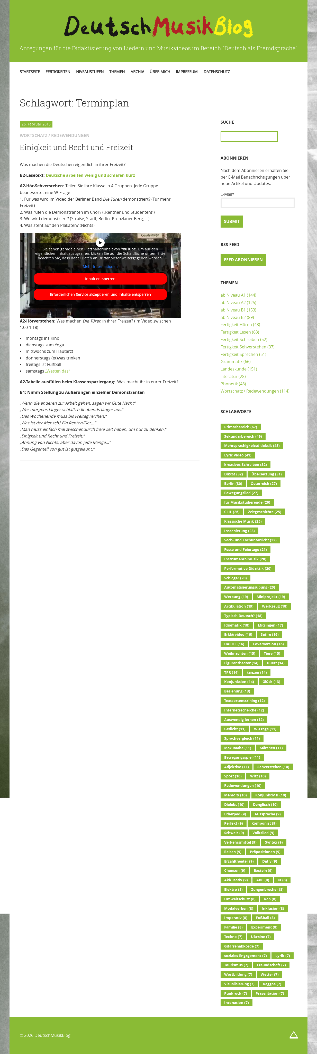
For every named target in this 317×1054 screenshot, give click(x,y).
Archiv (137, 71)
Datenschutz (217, 71)
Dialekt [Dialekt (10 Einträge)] (234, 804)
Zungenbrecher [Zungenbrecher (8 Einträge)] (267, 889)
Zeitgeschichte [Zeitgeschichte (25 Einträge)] (264, 511)
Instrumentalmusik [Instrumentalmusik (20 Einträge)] (245, 559)
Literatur (229, 376)
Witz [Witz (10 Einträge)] (258, 776)
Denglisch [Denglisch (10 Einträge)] (265, 804)
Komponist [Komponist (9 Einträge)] (264, 823)
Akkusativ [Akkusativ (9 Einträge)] (236, 880)
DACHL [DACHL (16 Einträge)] (234, 644)
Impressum (187, 71)
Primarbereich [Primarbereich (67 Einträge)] (240, 427)
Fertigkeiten (58, 71)
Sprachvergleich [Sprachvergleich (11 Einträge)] (242, 738)
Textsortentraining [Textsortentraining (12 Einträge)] (244, 700)
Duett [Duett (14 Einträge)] (276, 663)
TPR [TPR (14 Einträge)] (231, 672)
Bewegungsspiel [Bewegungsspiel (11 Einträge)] (242, 757)
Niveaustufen (90, 71)
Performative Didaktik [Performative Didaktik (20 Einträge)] (247, 568)
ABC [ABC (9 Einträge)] (262, 880)
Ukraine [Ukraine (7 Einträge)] (261, 936)
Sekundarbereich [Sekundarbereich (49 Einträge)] (243, 436)
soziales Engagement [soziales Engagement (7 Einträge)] (245, 955)
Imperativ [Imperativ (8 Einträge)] (235, 917)
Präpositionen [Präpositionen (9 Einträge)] (265, 851)
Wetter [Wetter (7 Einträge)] (270, 974)
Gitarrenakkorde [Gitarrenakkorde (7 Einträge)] (241, 946)
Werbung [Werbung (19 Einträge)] (236, 596)
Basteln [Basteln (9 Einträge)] (263, 870)
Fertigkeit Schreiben (240, 339)
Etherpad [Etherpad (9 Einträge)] (235, 814)
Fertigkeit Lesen (236, 332)
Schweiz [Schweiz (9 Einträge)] (234, 832)
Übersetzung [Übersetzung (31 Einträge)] (266, 474)
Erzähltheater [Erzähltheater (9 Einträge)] (239, 861)
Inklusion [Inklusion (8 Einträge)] (273, 908)
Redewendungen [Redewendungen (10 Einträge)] (242, 785)
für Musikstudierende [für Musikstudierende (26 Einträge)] (247, 502)
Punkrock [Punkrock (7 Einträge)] (235, 993)
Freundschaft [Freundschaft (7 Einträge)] (271, 965)
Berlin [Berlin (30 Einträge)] (233, 483)
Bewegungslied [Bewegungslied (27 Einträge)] (241, 492)
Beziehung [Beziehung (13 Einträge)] (237, 691)
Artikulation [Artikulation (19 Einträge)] (238, 606)
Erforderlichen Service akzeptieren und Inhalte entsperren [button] (100, 294)
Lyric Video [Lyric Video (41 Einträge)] (237, 455)
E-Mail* (258, 199)
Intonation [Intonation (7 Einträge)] (236, 1002)
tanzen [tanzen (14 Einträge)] (257, 672)
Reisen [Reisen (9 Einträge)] (232, 851)
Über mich (160, 71)
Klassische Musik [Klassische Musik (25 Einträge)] (243, 521)
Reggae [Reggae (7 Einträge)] (272, 984)
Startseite (30, 71)
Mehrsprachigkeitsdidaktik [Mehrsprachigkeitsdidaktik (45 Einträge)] (252, 445)
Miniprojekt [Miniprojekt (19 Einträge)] (271, 596)
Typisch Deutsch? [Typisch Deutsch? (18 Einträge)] (243, 615)
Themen (117, 71)
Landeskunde (234, 369)
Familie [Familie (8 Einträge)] (233, 927)
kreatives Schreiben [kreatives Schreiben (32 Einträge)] (245, 464)
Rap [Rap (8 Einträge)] (270, 899)
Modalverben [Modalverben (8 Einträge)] (238, 908)
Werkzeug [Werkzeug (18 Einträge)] (274, 606)
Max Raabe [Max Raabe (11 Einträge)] (237, 747)
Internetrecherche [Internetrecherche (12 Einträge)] (244, 710)
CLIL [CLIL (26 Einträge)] (232, 511)
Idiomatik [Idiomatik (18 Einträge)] (236, 625)
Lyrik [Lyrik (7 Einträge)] (282, 955)
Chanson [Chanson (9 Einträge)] (234, 870)
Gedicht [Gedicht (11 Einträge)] (235, 728)
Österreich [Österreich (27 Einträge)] (264, 483)
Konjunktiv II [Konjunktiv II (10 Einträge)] (270, 795)
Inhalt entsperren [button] (100, 278)
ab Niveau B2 (233, 317)
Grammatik (231, 361)
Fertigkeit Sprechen (239, 354)
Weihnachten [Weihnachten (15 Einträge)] (239, 653)
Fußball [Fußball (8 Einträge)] (265, 917)
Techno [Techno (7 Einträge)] (233, 936)
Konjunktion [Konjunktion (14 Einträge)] (239, 681)
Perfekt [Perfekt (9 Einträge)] (233, 823)
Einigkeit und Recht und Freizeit (76, 147)
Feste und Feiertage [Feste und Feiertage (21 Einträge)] (245, 549)
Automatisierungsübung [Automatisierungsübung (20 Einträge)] (249, 587)
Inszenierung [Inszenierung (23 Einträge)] (239, 530)
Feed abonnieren (243, 259)
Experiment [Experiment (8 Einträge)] (264, 927)
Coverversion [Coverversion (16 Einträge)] (268, 644)
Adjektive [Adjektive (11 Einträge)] (236, 766)
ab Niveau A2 (233, 302)
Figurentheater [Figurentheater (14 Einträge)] (241, 663)
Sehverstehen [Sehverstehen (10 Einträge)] (273, 766)
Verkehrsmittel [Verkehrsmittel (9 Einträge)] (240, 842)
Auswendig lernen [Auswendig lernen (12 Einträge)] (244, 719)
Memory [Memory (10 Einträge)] (235, 795)
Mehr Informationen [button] (100, 266)
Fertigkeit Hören (236, 324)
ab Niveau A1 (233, 295)
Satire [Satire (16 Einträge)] (270, 634)
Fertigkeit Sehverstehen (243, 347)
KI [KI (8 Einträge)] (282, 880)
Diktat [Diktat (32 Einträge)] (233, 474)
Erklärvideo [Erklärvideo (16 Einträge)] (238, 634)
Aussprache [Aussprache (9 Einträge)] (268, 814)
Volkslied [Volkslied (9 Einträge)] (263, 832)
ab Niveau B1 (233, 310)
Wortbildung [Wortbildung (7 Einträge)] (238, 974)
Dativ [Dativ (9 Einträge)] (269, 861)
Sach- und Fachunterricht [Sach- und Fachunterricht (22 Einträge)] (250, 540)
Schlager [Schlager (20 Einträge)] (235, 578)
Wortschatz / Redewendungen (250, 391)
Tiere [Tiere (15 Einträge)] (272, 653)
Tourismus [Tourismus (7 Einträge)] (236, 965)
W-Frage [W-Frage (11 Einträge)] (265, 728)
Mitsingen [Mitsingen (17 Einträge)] (270, 625)
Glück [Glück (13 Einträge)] (271, 681)
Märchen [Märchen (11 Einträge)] (271, 747)
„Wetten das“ (57, 371)
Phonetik (229, 384)
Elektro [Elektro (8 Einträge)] (233, 889)
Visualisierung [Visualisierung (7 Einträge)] (239, 984)
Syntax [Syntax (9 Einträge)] (274, 842)
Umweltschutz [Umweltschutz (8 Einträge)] (240, 899)
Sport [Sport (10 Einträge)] (233, 776)
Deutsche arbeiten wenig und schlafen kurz (90, 175)
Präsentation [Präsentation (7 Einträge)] (270, 993)
